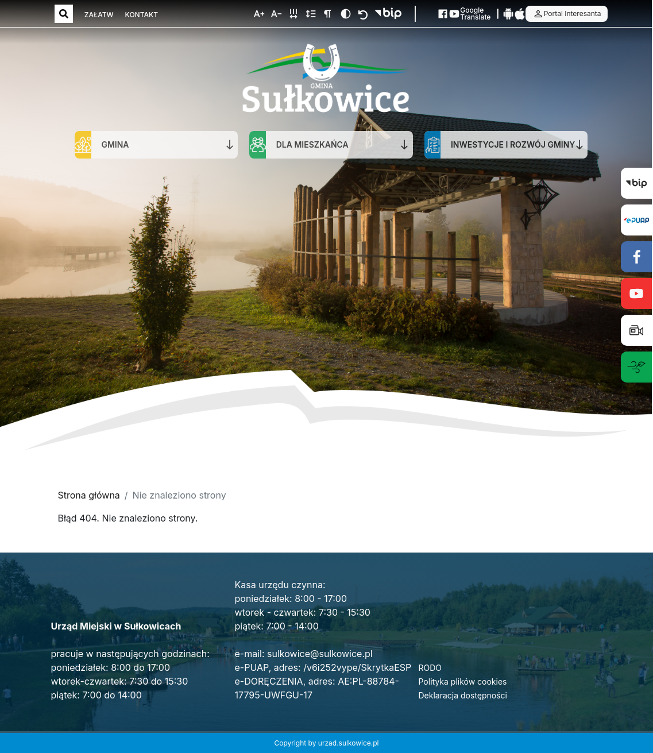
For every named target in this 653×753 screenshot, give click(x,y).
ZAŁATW (99, 14)
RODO (430, 668)
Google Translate (475, 14)
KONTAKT (142, 14)
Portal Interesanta (566, 14)
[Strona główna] (326, 79)
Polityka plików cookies (463, 681)
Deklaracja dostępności (463, 695)
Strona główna (89, 495)
